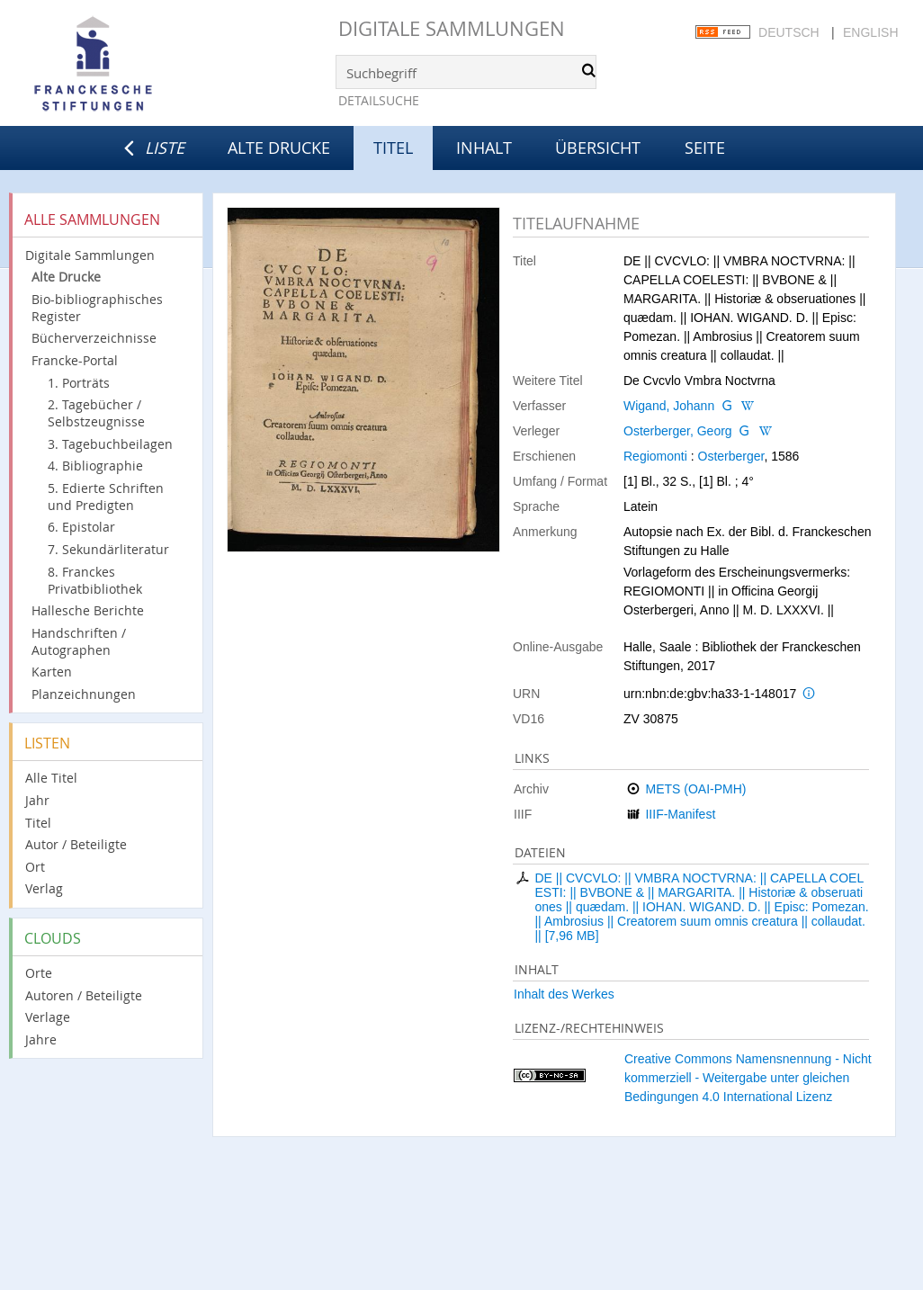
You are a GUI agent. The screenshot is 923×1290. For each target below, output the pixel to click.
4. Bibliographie (95, 465)
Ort (35, 866)
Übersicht (598, 147)
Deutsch (789, 32)
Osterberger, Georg (677, 431)
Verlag (44, 888)
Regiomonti (655, 456)
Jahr (37, 800)
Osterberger (731, 456)
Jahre (41, 1039)
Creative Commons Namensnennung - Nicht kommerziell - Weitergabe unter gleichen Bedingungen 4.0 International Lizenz (748, 1078)
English (870, 32)
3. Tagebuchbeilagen (110, 443)
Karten (51, 671)
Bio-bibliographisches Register (97, 308)
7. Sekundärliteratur (108, 549)
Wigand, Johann (668, 406)
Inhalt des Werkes (564, 994)
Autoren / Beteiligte (83, 995)
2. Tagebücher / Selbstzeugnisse (96, 413)
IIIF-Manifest (680, 814)
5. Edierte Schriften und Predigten (106, 496)
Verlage (47, 1017)
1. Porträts (79, 382)
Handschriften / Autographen (78, 641)
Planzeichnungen (83, 694)
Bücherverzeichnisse (94, 337)
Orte (38, 972)
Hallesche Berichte (87, 610)
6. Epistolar (81, 526)
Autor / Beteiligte (76, 844)
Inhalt (484, 147)
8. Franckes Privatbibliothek (95, 580)
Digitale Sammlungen (451, 28)
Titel (38, 822)
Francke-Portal (74, 360)
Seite (705, 147)
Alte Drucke (279, 147)
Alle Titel (51, 777)
